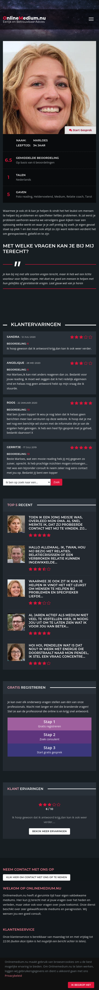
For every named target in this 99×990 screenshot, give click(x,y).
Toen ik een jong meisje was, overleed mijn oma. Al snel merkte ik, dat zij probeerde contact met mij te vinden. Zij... (58, 522)
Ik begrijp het (81, 984)
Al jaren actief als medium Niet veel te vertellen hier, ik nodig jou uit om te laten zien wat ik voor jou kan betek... (58, 620)
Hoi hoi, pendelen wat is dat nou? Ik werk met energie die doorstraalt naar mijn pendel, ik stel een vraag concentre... (59, 650)
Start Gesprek (82, 130)
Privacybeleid (13, 975)
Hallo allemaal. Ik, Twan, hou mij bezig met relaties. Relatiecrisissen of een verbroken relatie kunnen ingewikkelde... (57, 554)
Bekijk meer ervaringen (49, 831)
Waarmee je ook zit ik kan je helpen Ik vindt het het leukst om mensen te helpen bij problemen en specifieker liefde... (57, 588)
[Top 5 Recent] (16, 524)
